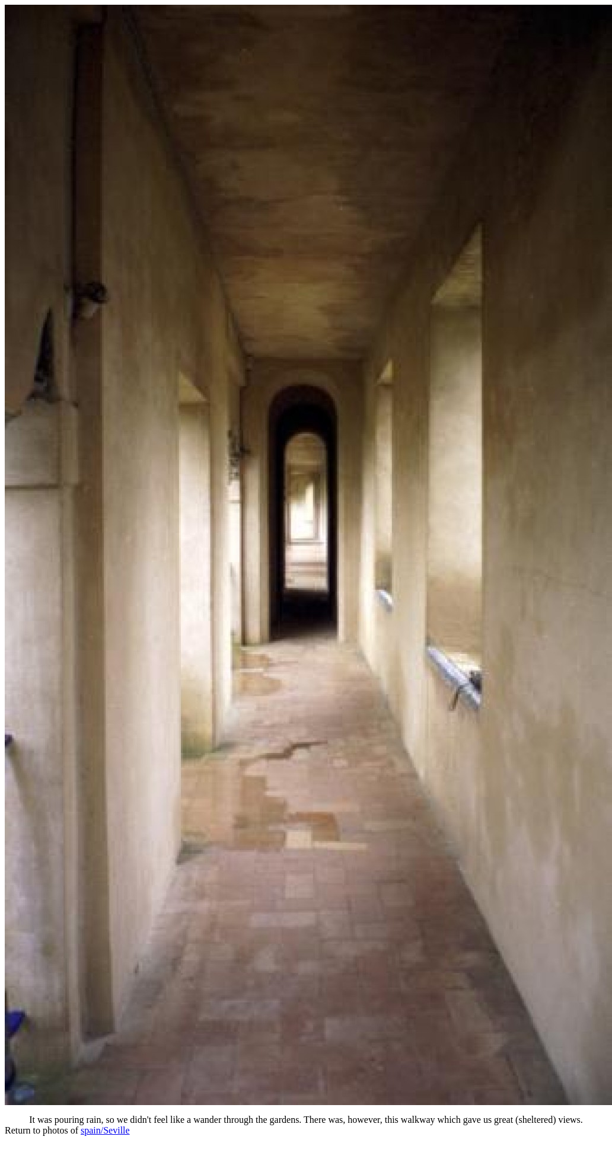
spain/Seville (105, 1130)
